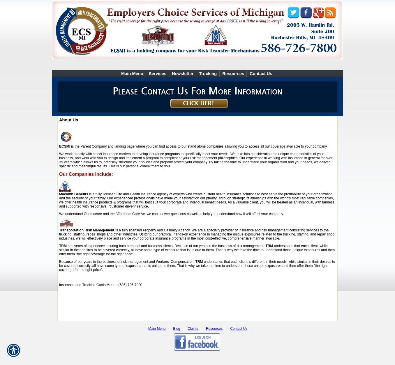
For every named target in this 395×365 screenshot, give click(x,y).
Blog (176, 329)
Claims (193, 329)
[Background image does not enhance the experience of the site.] (197, 73)
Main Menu (156, 329)
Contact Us (238, 329)
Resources (214, 329)
